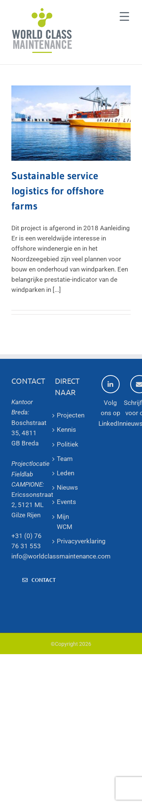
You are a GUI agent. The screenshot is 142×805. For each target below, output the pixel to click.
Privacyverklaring (71, 541)
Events (66, 502)
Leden (65, 473)
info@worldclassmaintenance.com (61, 556)
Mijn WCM (64, 521)
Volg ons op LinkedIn (110, 401)
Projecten (70, 415)
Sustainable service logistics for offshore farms (57, 190)
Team (65, 458)
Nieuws (67, 487)
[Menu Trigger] (124, 16)
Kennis (66, 429)
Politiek (67, 444)
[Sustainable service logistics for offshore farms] (71, 123)
